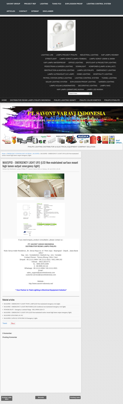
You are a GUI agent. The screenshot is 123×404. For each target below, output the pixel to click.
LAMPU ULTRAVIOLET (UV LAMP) (61, 74)
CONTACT (23, 11)
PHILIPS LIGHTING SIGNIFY (65, 100)
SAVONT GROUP (13, 4)
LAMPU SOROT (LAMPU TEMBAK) (73, 59)
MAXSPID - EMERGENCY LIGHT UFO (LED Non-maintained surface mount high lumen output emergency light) (40, 164)
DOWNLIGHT (81, 66)
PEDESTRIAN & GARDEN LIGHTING (58, 66)
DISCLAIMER (48, 11)
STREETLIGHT (51, 59)
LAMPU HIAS (105, 86)
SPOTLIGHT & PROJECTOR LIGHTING (101, 63)
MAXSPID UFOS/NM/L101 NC (13, 315)
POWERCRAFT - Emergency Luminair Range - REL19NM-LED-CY (24, 309)
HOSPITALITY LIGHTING (102, 74)
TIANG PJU (56, 4)
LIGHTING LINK (47, 55)
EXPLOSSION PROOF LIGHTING (83, 82)
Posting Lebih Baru (6, 398)
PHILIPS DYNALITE (112, 100)
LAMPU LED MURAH (95, 89)
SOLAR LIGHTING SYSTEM (56, 82)
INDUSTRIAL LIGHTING (89, 55)
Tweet (5, 323)
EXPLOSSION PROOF (74, 4)
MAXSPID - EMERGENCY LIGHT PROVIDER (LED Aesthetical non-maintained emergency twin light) (35, 307)
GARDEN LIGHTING (106, 82)
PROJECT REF (30, 4)
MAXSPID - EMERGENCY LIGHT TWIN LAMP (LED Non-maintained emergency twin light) (32, 304)
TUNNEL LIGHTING (109, 78)
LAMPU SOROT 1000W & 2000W (102, 59)
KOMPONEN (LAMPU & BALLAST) (102, 66)
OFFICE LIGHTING (75, 63)
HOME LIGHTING (83, 74)
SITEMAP (35, 11)
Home (4, 100)
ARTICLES (11, 11)
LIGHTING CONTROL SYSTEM (99, 4)
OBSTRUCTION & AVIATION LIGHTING (59, 70)
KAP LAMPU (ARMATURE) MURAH (70, 89)
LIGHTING (44, 4)
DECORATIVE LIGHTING (87, 86)
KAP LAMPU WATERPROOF (55, 63)
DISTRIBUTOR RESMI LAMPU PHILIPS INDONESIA (30, 100)
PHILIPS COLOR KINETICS (90, 100)
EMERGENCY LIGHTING (106, 70)
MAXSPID (36, 153)
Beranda (41, 397)
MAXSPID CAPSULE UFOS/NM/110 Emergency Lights (20, 318)
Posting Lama (75, 397)
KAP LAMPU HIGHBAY (110, 55)
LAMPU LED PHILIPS (85, 70)
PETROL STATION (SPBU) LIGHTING (57, 78)
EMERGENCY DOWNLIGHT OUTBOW (19, 153)
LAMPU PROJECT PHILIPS (66, 55)
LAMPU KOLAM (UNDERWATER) (62, 86)
